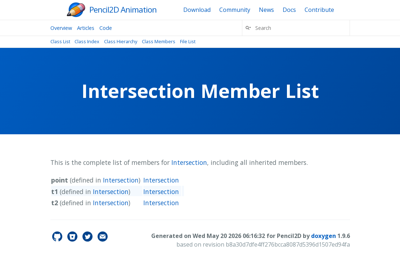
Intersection (189, 162)
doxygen (323, 236)
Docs (289, 10)
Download (197, 10)
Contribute (319, 10)
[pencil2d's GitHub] (58, 239)
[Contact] (103, 239)
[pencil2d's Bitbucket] (73, 239)
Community (234, 10)
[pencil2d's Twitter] (88, 239)
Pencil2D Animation (123, 9)
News (266, 10)
